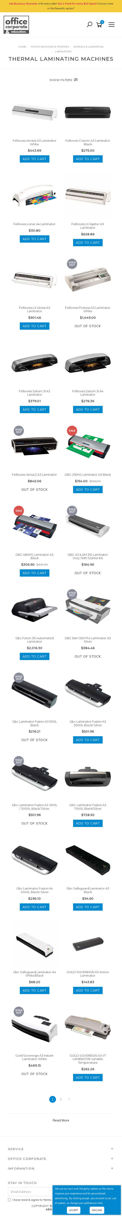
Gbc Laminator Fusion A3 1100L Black (34, 723)
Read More (61, 1120)
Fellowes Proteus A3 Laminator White (87, 309)
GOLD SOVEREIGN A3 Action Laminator (88, 973)
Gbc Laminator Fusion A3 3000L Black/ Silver (88, 723)
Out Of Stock (88, 326)
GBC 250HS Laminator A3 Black (88, 474)
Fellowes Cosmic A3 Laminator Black (87, 142)
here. (100, 1203)
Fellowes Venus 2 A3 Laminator (34, 474)
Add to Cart (35, 159)
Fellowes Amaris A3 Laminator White (34, 142)
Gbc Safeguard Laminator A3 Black (87, 890)
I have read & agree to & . (49, 1199)
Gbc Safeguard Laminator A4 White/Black (34, 973)
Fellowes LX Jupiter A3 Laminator (87, 225)
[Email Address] (48, 1191)
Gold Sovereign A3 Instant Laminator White (34, 1057)
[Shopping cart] (99, 25)
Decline (97, 1210)
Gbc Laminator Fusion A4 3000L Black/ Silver (34, 890)
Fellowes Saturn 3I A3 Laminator (34, 393)
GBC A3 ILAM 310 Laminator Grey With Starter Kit (88, 556)
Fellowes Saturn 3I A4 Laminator (87, 393)
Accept (73, 1210)
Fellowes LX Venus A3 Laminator (34, 309)
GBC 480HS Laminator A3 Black (34, 556)
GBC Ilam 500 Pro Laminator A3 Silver (88, 639)
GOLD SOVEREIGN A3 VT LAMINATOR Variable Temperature (88, 1059)
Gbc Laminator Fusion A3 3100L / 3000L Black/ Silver (34, 806)
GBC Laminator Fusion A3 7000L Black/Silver (87, 806)
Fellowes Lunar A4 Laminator (34, 224)
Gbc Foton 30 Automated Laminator (34, 639)
